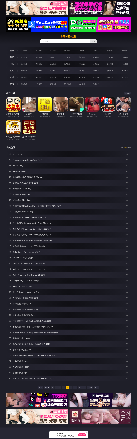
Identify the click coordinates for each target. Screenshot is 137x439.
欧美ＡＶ (53, 57)
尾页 (96, 387)
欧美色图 (53, 71)
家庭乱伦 (38, 77)
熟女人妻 (82, 57)
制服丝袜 (82, 64)
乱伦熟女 (110, 64)
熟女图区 (110, 71)
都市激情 (24, 77)
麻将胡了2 (81, 50)
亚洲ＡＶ (24, 57)
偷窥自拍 (24, 71)
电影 (12, 64)
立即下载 (82, 435)
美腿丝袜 (82, 71)
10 (75, 387)
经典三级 (96, 64)
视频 (12, 57)
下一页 (90, 387)
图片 (12, 70)
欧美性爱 (67, 64)
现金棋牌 (110, 50)
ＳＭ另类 (125, 57)
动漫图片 (67, 71)
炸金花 (96, 50)
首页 (40, 387)
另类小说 (96, 77)
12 (84, 387)
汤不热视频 (67, 84)
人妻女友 (53, 77)
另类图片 (125, 71)
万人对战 (53, 50)
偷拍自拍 (38, 64)
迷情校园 (82, 77)
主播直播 (110, 57)
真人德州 (38, 50)
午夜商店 (38, 84)
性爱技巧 (125, 77)
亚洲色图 (38, 71)
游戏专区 (67, 50)
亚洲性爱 (24, 64)
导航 (12, 84)
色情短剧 (96, 84)
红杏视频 (82, 84)
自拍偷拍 (38, 57)
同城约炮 (24, 84)
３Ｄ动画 (67, 57)
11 (80, 387)
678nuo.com (68, 36)
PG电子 (24, 50)
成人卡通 (53, 64)
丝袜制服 (96, 57)
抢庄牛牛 (125, 50)
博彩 (12, 50)
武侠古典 (67, 77)
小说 (12, 77)
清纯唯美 (96, 71)
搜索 (93, 41)
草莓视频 (53, 84)
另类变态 (125, 64)
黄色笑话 (110, 77)
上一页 (47, 387)
